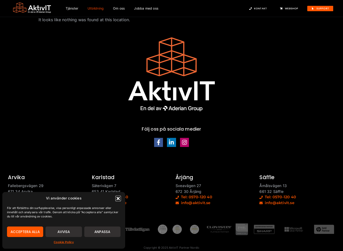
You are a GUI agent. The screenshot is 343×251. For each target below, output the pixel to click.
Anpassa (102, 231)
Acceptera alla (25, 231)
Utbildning (96, 8)
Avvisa (63, 231)
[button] (118, 198)
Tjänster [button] (72, 8)
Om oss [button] (119, 8)
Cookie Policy (64, 242)
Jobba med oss (146, 8)
